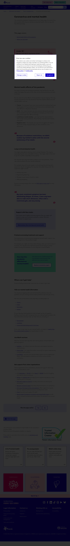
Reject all (39, 75)
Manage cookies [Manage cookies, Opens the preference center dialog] (21, 75)
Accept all (50, 75)
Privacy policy (19, 71)
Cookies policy (29, 71)
